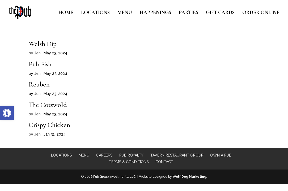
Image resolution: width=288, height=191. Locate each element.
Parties (188, 13)
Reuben (39, 84)
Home (65, 13)
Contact (164, 162)
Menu (124, 13)
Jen (37, 53)
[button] (7, 113)
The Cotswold (48, 105)
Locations (95, 13)
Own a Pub (220, 155)
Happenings (155, 13)
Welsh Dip (43, 44)
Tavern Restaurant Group (176, 155)
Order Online (260, 13)
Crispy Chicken (49, 125)
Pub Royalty (131, 155)
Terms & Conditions (129, 162)
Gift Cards (220, 13)
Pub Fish (40, 64)
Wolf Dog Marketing (189, 177)
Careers (104, 155)
